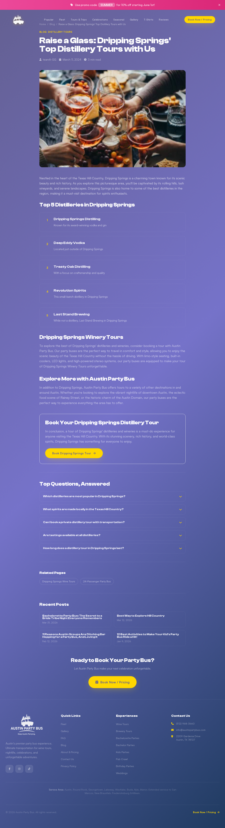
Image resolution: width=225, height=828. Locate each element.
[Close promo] (219, 5)
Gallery (134, 19)
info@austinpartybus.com (188, 729)
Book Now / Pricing (206, 812)
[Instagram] (19, 769)
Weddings (122, 773)
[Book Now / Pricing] (199, 19)
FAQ (63, 738)
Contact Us (67, 759)
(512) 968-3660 (183, 723)
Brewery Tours (124, 731)
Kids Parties (122, 752)
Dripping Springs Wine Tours (58, 582)
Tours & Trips (79, 19)
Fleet (62, 19)
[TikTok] (29, 769)
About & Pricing (70, 752)
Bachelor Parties (125, 745)
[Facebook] (9, 769)
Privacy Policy (68, 766)
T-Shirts (148, 19)
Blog (63, 745)
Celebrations (100, 19)
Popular (48, 19)
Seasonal (118, 19)
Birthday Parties (125, 766)
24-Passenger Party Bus (97, 582)
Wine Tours (122, 724)
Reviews (164, 19)
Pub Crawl (122, 759)
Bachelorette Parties (127, 738)
